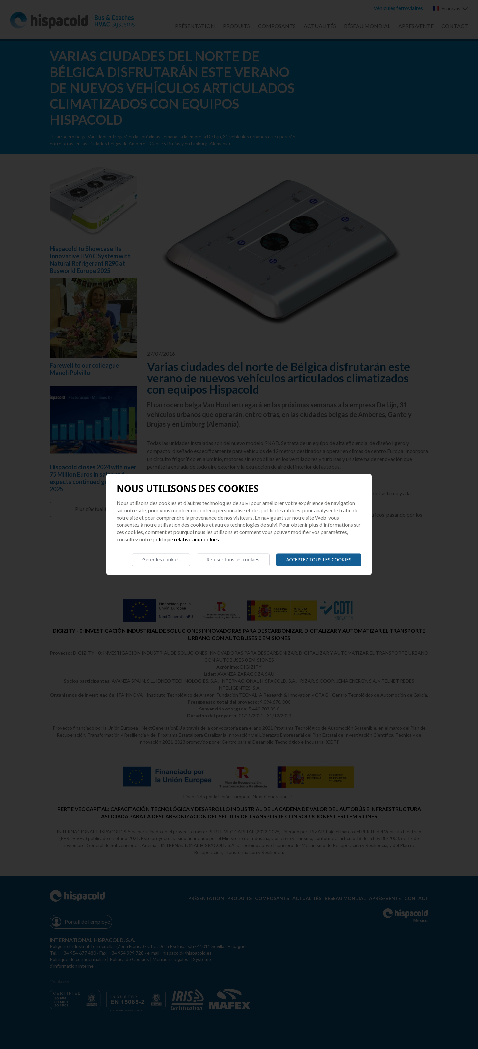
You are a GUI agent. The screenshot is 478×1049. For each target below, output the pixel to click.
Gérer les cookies (161, 559)
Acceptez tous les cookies (318, 559)
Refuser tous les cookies (233, 559)
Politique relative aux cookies (186, 539)
